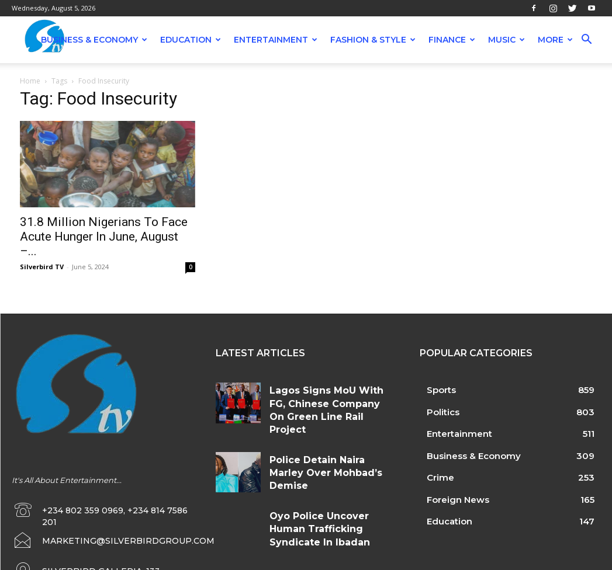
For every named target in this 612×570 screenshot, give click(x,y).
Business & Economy (94, 39)
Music (506, 39)
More (555, 39)
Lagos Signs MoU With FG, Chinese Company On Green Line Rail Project (328, 400)
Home (30, 81)
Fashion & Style (373, 39)
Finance (451, 39)
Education (190, 39)
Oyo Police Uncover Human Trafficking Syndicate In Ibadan (325, 504)
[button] (586, 40)
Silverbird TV (42, 266)
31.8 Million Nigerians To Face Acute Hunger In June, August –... (104, 236)
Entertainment (275, 39)
